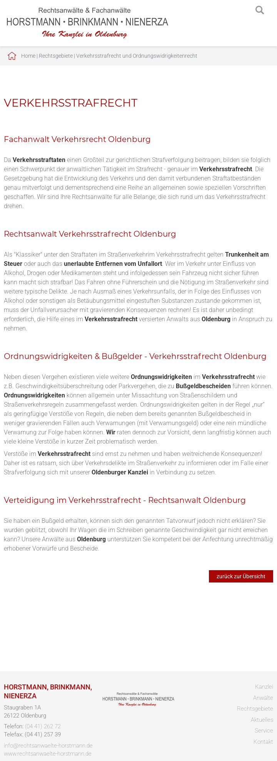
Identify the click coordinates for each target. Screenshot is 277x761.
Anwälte (263, 697)
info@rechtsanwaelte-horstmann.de (48, 745)
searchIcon (259, 10)
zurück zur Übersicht (241, 576)
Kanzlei (264, 686)
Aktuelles (262, 719)
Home (28, 56)
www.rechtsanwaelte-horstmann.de (48, 753)
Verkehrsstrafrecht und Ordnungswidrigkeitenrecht (136, 56)
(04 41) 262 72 (43, 726)
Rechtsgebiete (56, 56)
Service (264, 730)
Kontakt (263, 741)
